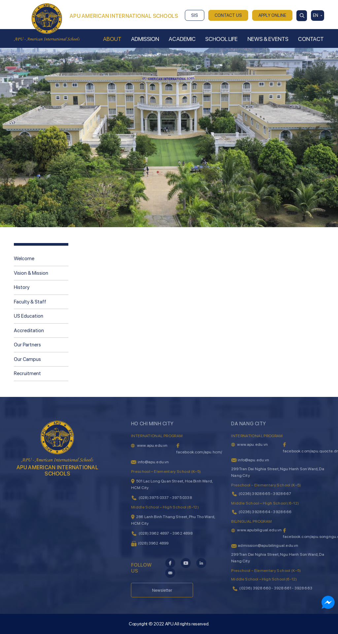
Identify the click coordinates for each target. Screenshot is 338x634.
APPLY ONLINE (272, 15)
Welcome (24, 259)
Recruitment (27, 373)
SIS (194, 15)
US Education (28, 316)
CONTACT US (228, 15)
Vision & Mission (31, 273)
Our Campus (27, 359)
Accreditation (29, 331)
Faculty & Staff (30, 302)
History (21, 287)
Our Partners (27, 345)
